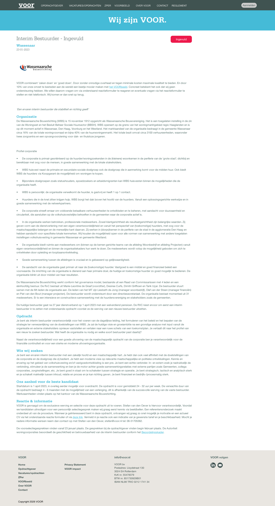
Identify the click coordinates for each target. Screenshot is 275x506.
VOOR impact (73, 468)
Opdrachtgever (27, 468)
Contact (23, 489)
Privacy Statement (75, 464)
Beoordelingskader (153, 432)
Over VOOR (25, 485)
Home (21, 464)
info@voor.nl (122, 457)
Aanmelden (249, 5)
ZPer (21, 477)
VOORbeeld (25, 481)
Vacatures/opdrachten (31, 472)
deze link (78, 417)
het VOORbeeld (118, 86)
